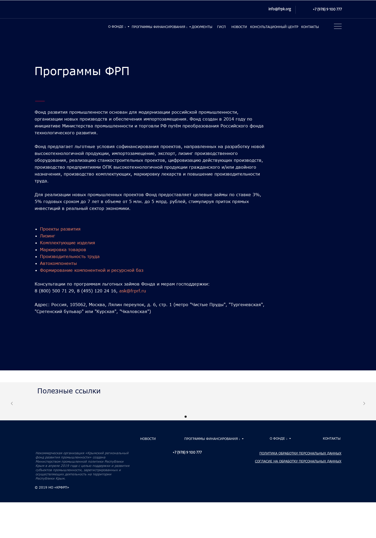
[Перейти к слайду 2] (190, 417)
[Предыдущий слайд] (12, 406)
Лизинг (47, 235)
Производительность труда (70, 256)
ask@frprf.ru (132, 290)
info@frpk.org (279, 9)
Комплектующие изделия (67, 242)
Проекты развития (60, 228)
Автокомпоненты (58, 263)
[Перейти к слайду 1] (186, 417)
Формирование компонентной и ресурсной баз (91, 270)
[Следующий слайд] (364, 406)
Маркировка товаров (63, 249)
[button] (337, 27)
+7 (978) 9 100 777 (327, 10)
